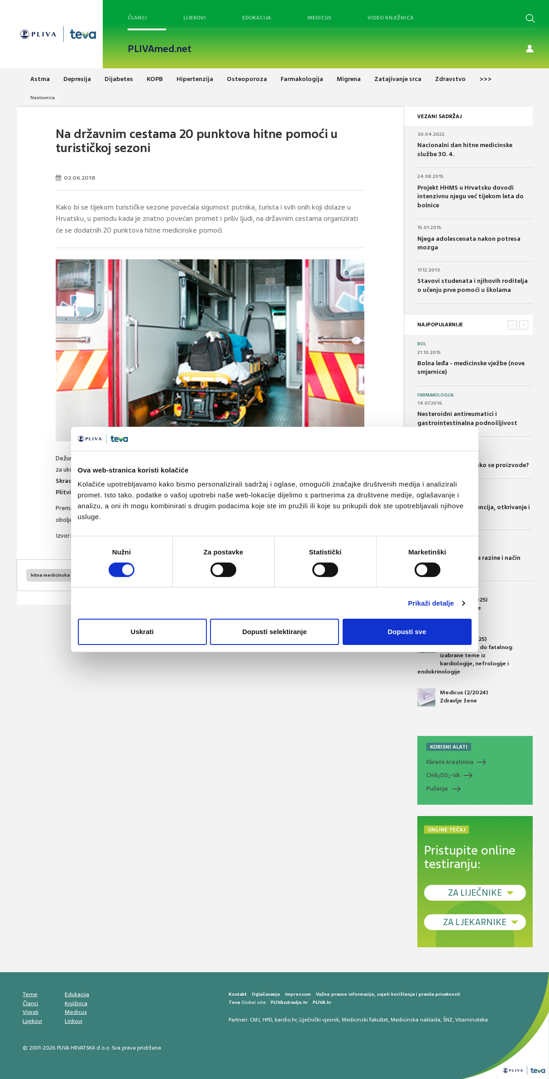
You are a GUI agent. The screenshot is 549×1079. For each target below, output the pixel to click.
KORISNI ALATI (449, 747)
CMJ (255, 1020)
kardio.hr (285, 1020)
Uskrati (142, 631)
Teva (234, 1002)
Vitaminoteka (471, 1020)
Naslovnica (42, 97)
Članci (137, 17)
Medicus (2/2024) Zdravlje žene (452, 697)
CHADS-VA (443, 775)
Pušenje (437, 789)
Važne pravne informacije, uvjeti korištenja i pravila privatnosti (388, 994)
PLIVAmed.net (159, 49)
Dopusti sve (406, 631)
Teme (30, 994)
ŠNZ (448, 1020)
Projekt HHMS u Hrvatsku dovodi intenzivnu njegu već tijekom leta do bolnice (470, 196)
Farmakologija (435, 395)
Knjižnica (76, 1003)
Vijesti (30, 1012)
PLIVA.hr (322, 1002)
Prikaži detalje (431, 603)
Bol (421, 344)
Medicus (319, 17)
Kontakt (238, 994)
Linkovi (73, 1021)
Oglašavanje (266, 994)
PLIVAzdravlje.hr (289, 1002)
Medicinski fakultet (365, 1020)
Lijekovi (194, 17)
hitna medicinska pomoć (59, 575)
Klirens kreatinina (449, 762)
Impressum (298, 994)
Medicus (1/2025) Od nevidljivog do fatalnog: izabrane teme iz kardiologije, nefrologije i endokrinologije (465, 655)
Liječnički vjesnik (319, 1020)
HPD (267, 1020)
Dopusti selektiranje (274, 631)
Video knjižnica (391, 17)
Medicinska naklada (415, 1020)
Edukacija (256, 17)
